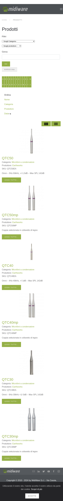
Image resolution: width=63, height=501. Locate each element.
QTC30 (7, 379)
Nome (7, 100)
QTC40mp (10, 322)
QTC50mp (10, 215)
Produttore (9, 109)
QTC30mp (10, 436)
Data (6, 114)
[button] (61, 9)
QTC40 (7, 266)
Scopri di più (36, 489)
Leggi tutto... (11, 180)
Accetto (32, 496)
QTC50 (7, 158)
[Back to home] (15, 9)
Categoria (8, 104)
